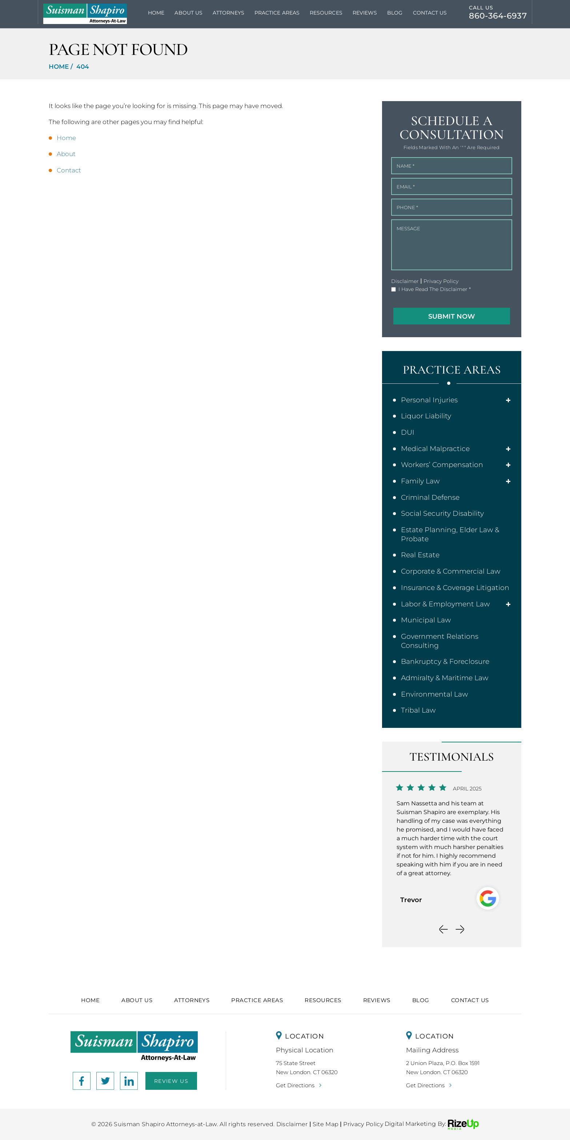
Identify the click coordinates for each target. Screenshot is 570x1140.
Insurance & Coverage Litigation (455, 587)
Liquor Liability (426, 416)
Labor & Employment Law (445, 604)
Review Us (171, 1081)
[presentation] (443, 929)
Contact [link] (69, 170)
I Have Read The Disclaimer (434, 289)
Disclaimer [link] (292, 1124)
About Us (188, 12)
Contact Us (430, 12)
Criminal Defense (430, 497)
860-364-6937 (498, 16)
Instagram (105, 1081)
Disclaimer (405, 281)
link (129, 1081)
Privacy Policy (441, 281)
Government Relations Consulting (439, 641)
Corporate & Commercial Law (450, 571)
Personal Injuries (429, 400)
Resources (326, 12)
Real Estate (420, 555)
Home (156, 12)
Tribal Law (418, 710)
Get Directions (295, 1085)
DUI (407, 432)
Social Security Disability (442, 513)
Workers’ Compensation (442, 465)
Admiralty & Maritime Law (444, 678)
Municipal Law (426, 620)
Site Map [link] (326, 1124)
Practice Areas (277, 12)
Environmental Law (434, 694)
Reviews (365, 12)
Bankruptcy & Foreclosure (445, 661)
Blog (394, 12)
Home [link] (66, 137)
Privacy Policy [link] (363, 1124)
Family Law (420, 481)
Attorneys (228, 12)
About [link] (66, 154)
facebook (82, 1081)
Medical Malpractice (435, 449)
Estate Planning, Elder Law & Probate (450, 534)
